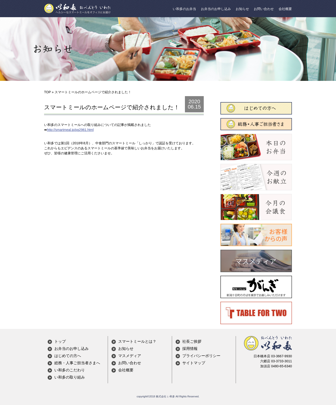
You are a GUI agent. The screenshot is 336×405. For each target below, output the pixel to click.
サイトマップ (193, 363)
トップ (60, 341)
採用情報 (190, 349)
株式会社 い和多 (165, 396)
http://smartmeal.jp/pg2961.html (70, 130)
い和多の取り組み (69, 377)
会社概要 (285, 9)
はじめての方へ (67, 356)
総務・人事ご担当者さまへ (77, 363)
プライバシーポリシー (201, 356)
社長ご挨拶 (191, 341)
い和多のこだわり (69, 370)
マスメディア (129, 356)
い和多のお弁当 (184, 9)
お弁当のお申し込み (216, 9)
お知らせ (242, 9)
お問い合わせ (264, 9)
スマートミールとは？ (137, 341)
